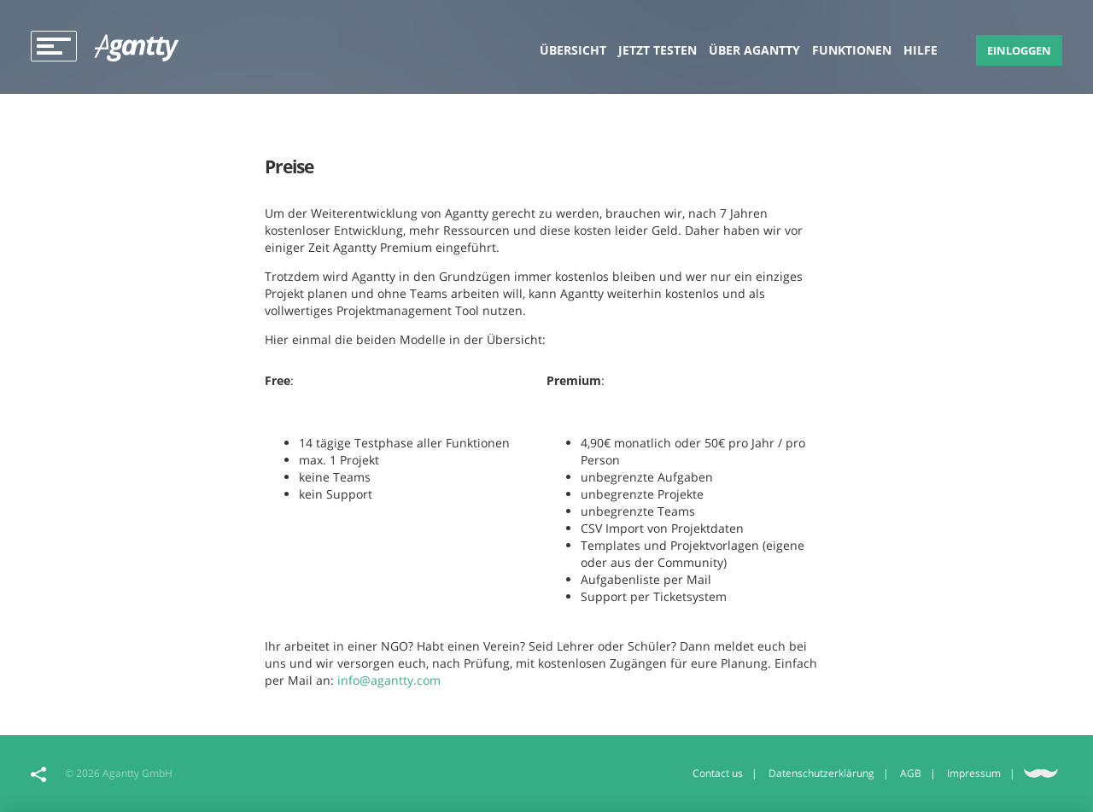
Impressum (974, 773)
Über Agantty (754, 50)
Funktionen (851, 50)
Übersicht (573, 50)
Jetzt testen (657, 50)
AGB (910, 773)
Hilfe (920, 50)
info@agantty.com (389, 680)
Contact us (718, 773)
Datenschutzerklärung (821, 773)
